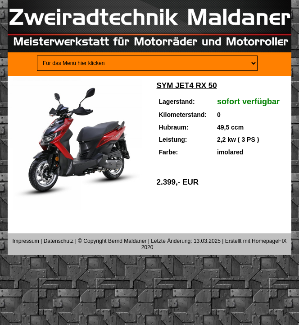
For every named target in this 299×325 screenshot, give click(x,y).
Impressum (26, 241)
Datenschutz (59, 241)
